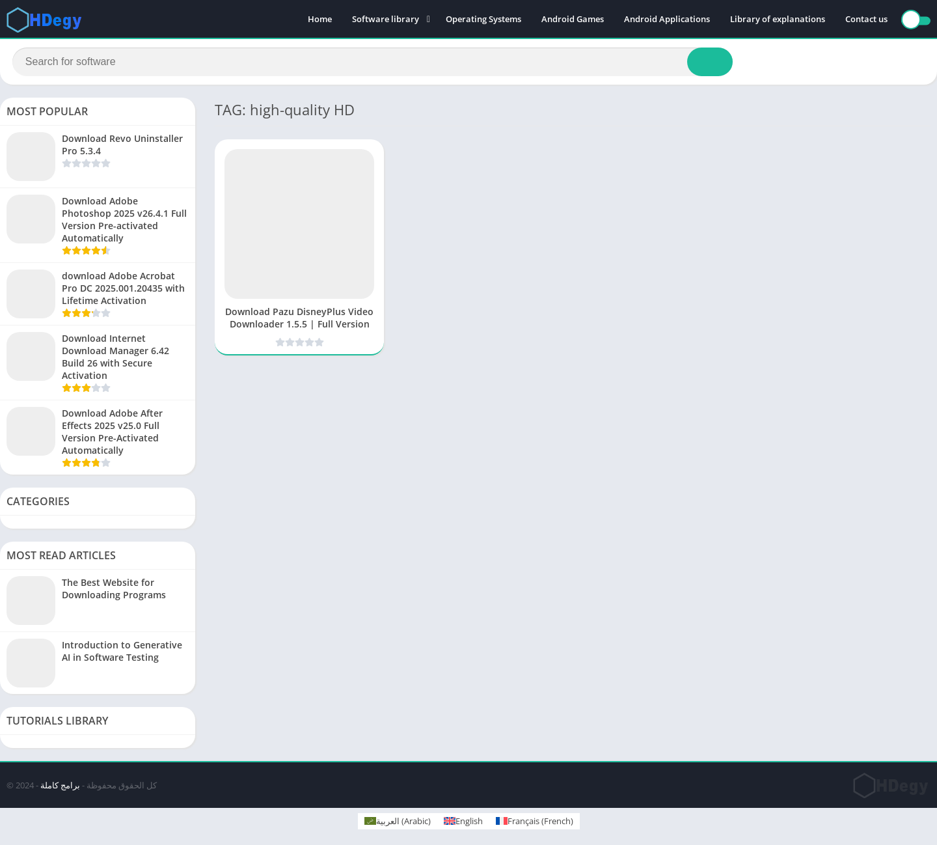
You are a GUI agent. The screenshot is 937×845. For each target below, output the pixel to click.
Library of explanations (777, 19)
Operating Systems (483, 19)
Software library (385, 19)
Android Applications (667, 19)
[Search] (372, 63)
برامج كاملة (60, 788)
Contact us (866, 19)
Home (320, 19)
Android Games (572, 19)
